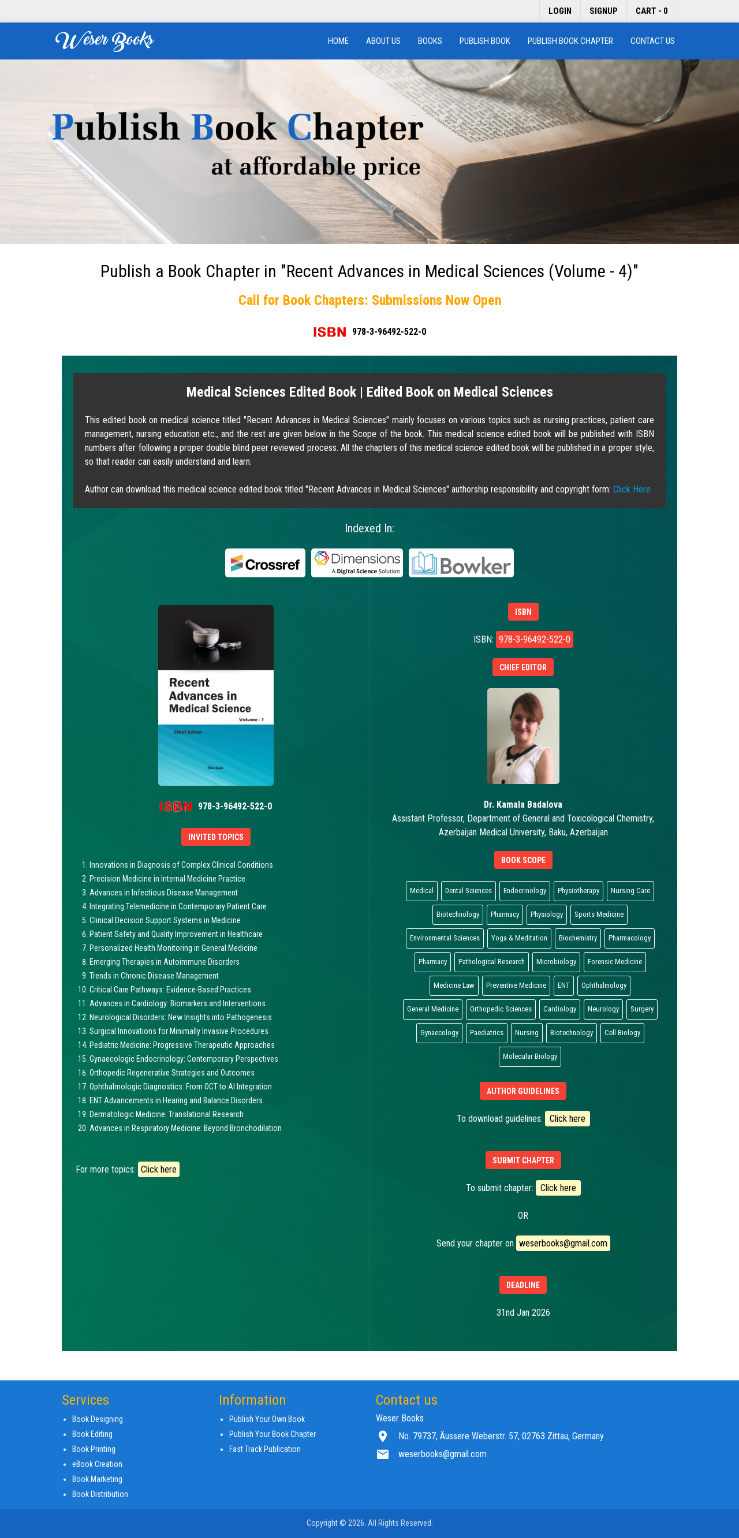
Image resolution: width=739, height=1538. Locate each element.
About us (383, 41)
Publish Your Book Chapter (272, 1434)
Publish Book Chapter (570, 41)
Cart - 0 (652, 11)
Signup (603, 11)
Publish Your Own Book (267, 1419)
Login (560, 11)
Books (430, 41)
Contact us (652, 41)
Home (338, 41)
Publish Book (485, 41)
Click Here (632, 489)
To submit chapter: (523, 1188)
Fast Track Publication (265, 1449)
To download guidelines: (523, 1118)
